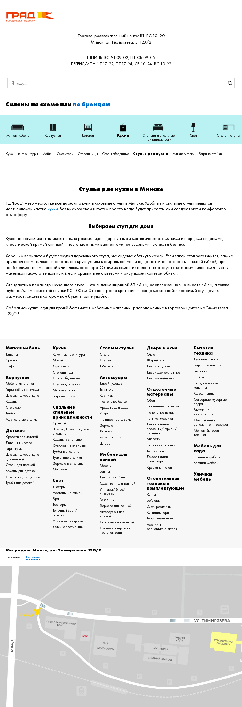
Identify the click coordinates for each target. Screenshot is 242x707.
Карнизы (106, 395)
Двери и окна (162, 348)
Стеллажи (13, 407)
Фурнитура (156, 360)
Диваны (12, 354)
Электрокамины (159, 506)
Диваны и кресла (19, 442)
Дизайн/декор (111, 383)
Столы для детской (20, 464)
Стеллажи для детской (23, 477)
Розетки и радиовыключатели (162, 526)
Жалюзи (106, 431)
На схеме (13, 557)
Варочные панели (207, 365)
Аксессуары (113, 377)
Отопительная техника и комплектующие (166, 483)
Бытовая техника (203, 350)
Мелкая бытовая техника (206, 432)
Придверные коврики (116, 419)
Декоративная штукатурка (157, 458)
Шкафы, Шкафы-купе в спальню (71, 431)
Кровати (59, 423)
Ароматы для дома (114, 407)
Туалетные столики (67, 457)
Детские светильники (69, 527)
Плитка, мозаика (160, 418)
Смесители (65, 153)
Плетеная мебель (207, 457)
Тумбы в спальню (66, 451)
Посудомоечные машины (206, 385)
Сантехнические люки (117, 522)
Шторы (105, 443)
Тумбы (10, 413)
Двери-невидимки (161, 378)
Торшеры (59, 504)
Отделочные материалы (161, 391)
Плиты (199, 377)
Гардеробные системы (22, 389)
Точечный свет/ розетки (65, 512)
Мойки (47, 153)
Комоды (11, 401)
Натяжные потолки (161, 445)
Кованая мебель (206, 463)
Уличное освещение (68, 521)
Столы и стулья (117, 348)
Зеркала (106, 425)
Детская (15, 430)
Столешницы (88, 153)
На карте (33, 557)
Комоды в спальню (67, 439)
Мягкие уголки (183, 153)
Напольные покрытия (163, 412)
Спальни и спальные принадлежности (72, 412)
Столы (105, 354)
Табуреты (107, 366)
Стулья (105, 360)
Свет (58, 480)
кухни (53, 209)
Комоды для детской (21, 471)
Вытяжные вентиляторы (204, 411)
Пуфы (10, 366)
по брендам (91, 104)
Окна (151, 354)
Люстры (59, 487)
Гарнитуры (14, 448)
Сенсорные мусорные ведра (210, 401)
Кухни (59, 348)
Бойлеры (153, 500)
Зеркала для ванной (116, 505)
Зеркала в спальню (68, 463)
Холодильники (204, 393)
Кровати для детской (22, 436)
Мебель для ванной (113, 456)
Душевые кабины (113, 477)
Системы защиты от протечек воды (115, 530)
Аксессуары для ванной (112, 514)
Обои (151, 400)
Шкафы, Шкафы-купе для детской (22, 456)
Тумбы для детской (20, 482)
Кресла (11, 360)
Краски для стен (159, 467)
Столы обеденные (115, 153)
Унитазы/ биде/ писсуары (112, 491)
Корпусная (17, 377)
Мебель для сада (207, 448)
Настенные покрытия (163, 406)
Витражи (153, 439)
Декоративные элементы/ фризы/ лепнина (162, 428)
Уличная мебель (203, 476)
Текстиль (106, 389)
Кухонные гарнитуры (22, 153)
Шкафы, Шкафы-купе (22, 395)
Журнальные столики (22, 419)
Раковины (107, 499)
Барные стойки (210, 153)
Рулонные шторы (113, 437)
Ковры (104, 413)
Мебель (105, 465)
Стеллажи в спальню (69, 445)
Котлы (151, 494)
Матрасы (60, 469)
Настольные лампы (67, 492)
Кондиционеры (158, 512)
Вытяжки (200, 371)
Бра (56, 498)
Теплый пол (155, 451)
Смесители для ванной (117, 483)
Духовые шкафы (206, 359)
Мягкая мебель (23, 348)
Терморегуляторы (160, 518)
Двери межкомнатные (163, 372)
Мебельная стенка (20, 383)
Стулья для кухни (150, 153)
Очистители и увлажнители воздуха (211, 422)
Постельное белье (113, 401)
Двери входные (158, 366)
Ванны (105, 471)
